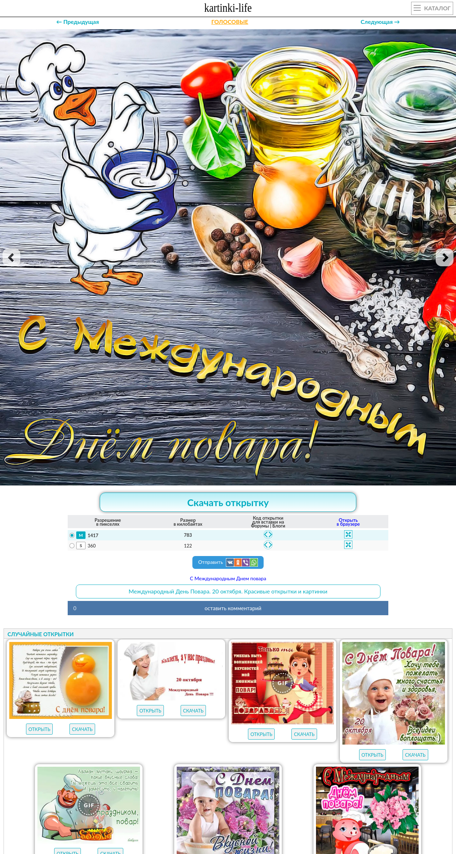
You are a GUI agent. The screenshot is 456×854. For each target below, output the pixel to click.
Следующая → (380, 21)
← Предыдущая (77, 21)
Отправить (228, 562)
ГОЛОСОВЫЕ (229, 21)
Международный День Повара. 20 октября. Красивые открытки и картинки (228, 591)
